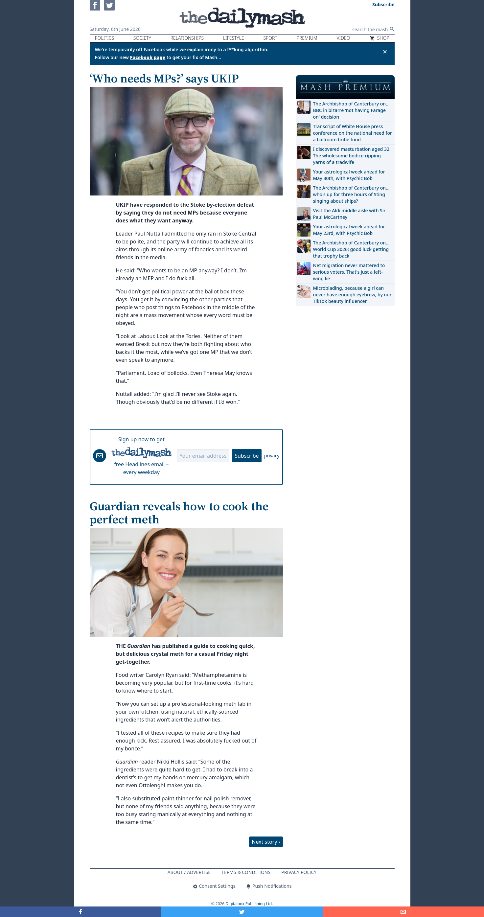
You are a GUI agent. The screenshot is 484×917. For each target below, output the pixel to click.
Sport (270, 38)
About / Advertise (189, 872)
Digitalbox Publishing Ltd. (249, 903)
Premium (307, 38)
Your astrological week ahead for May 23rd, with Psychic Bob (349, 229)
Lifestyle (233, 38)
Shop (379, 38)
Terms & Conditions (245, 872)
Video (343, 38)
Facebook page (148, 57)
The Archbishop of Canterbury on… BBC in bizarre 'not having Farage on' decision (351, 110)
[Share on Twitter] (242, 911)
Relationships (187, 38)
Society (142, 38)
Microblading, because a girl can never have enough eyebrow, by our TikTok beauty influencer (352, 294)
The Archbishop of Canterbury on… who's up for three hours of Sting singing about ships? (351, 194)
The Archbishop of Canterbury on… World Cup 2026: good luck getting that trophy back (351, 249)
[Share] (403, 911)
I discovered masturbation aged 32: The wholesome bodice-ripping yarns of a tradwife (352, 155)
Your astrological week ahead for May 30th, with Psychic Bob (349, 175)
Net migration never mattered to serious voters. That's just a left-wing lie (349, 272)
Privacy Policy (298, 872)
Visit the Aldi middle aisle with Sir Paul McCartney (349, 213)
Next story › (266, 841)
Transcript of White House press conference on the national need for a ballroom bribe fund (352, 133)
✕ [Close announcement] (384, 52)
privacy (272, 455)
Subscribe (247, 455)
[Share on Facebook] (80, 911)
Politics (104, 38)
